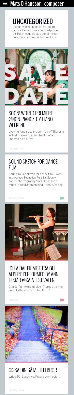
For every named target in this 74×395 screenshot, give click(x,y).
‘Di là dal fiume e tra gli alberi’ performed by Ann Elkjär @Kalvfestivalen (33, 274)
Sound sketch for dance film (33, 164)
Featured (13, 300)
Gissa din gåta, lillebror (33, 369)
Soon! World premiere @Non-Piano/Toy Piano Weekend (31, 118)
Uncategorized (16, 148)
